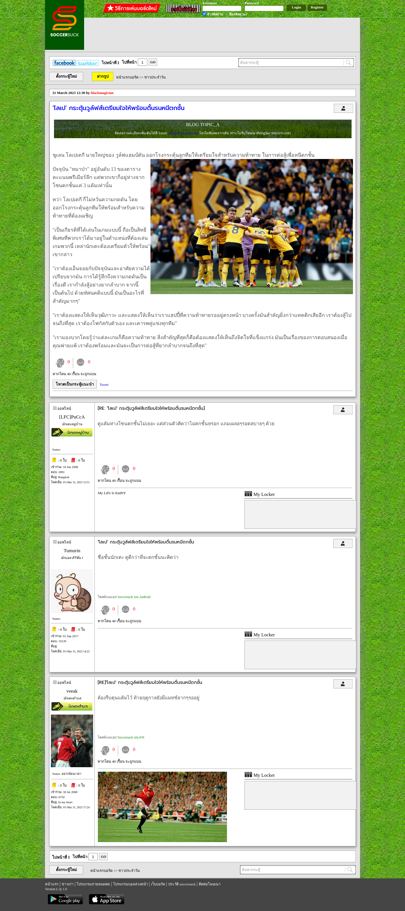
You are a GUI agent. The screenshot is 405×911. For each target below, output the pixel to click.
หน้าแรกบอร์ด (127, 77)
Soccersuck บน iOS (131, 737)
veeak (72, 691)
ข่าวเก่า (67, 884)
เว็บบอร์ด (158, 884)
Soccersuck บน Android (134, 597)
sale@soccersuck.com (183, 133)
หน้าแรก (51, 884)
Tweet (104, 384)
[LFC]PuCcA (72, 417)
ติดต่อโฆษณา (209, 884)
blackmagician (102, 93)
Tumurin (72, 550)
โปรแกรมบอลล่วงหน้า (130, 884)
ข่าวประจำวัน (155, 77)
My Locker (259, 494)
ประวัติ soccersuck (181, 884)
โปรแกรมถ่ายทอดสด (93, 884)
